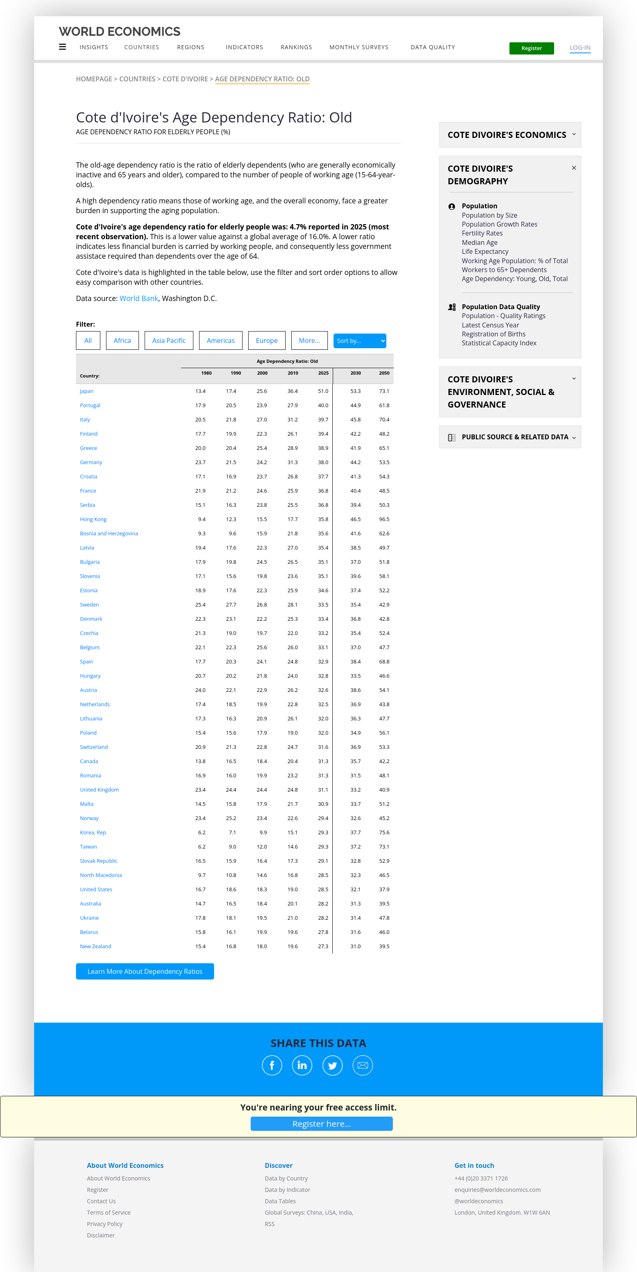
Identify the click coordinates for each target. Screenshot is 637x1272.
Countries (137, 78)
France (88, 490)
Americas (221, 340)
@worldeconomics (479, 1201)
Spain (86, 661)
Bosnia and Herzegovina (109, 533)
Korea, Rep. (94, 832)
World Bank (139, 298)
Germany (91, 462)
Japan (86, 391)
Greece (88, 448)
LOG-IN (580, 47)
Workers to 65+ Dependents (504, 269)
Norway (89, 818)
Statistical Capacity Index (499, 342)
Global (273, 1212)
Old (544, 278)
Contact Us (101, 1201)
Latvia (87, 547)
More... (309, 340)
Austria (88, 690)
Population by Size (489, 215)
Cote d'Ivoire (185, 78)
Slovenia (90, 576)
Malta (87, 803)
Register (97, 1189)
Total (560, 278)
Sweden (89, 604)
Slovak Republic (99, 860)
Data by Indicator (287, 1189)
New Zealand (96, 946)
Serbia (87, 504)
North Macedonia (101, 875)
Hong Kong (93, 519)
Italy (85, 419)
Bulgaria (90, 561)
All (88, 340)
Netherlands (95, 704)
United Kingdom (99, 789)
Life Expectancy (485, 251)
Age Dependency (487, 278)
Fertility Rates (482, 233)
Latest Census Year (490, 325)
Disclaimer (101, 1235)
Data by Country (286, 1178)
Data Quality (433, 47)
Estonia (89, 590)
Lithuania (91, 718)
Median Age (480, 242)
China (314, 1212)
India (345, 1212)
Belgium (90, 647)
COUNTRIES (141, 47)
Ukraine (89, 917)
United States (96, 889)
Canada (89, 761)
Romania (91, 775)
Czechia (89, 633)
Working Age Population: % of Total (515, 260)
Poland (88, 732)
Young (525, 278)
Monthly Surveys (359, 47)
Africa (122, 340)
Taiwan (88, 846)
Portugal (90, 405)
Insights (94, 47)
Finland (89, 433)
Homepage (94, 78)
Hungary (90, 675)
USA (330, 1212)
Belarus (89, 932)
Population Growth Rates (499, 224)
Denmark (91, 618)
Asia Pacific (169, 340)
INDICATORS (244, 47)
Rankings (296, 47)
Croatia (89, 476)
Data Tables (280, 1201)
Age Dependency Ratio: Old (262, 78)
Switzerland (94, 747)
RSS (270, 1224)
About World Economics (118, 1178)
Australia (91, 903)
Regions (190, 47)
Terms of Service (109, 1212)
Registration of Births (494, 333)
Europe (267, 340)
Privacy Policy (104, 1224)
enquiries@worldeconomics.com (498, 1189)
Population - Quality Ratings (504, 315)
